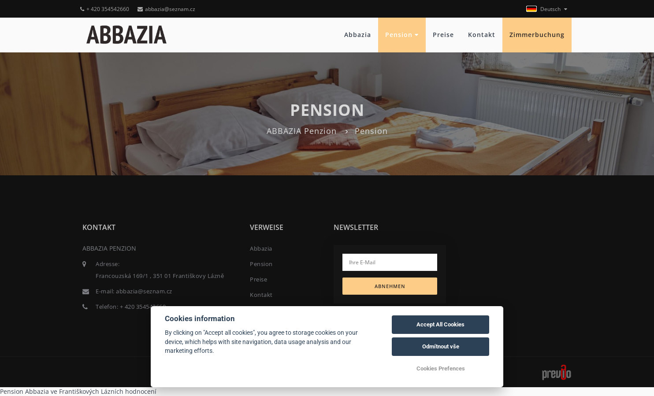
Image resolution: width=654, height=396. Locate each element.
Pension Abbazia (24, 391)
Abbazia (357, 34)
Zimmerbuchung (537, 34)
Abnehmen (390, 286)
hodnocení (140, 391)
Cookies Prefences (440, 368)
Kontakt (481, 34)
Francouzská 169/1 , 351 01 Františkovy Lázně (160, 276)
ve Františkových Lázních (87, 391)
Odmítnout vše (440, 346)
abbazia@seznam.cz (166, 9)
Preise (443, 34)
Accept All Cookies (440, 324)
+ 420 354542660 (104, 9)
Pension (402, 34)
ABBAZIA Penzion (302, 131)
